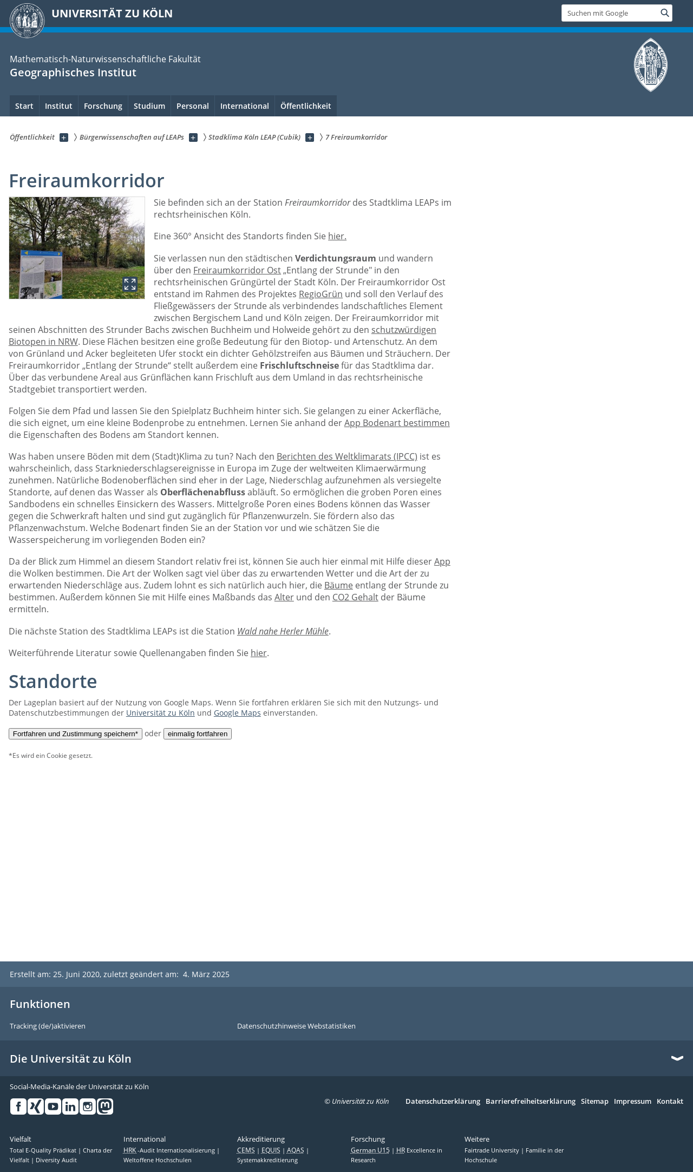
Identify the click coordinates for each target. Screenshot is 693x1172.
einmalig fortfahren (197, 734)
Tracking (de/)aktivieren (48, 1026)
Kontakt (670, 1101)
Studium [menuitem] (149, 106)
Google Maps (237, 713)
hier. (337, 236)
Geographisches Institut (73, 72)
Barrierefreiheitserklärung (531, 1101)
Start (24, 106)
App (442, 561)
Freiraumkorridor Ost (237, 270)
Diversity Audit (56, 1160)
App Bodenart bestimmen (397, 423)
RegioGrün (321, 294)
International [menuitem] (244, 106)
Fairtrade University (493, 1150)
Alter (284, 597)
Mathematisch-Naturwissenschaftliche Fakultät (105, 59)
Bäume (338, 585)
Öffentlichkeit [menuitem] (305, 106)
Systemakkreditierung (267, 1160)
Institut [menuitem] (59, 106)
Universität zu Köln (160, 713)
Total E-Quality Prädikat (44, 1150)
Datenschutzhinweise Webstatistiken (296, 1026)
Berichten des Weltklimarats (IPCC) (347, 456)
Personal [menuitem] (192, 106)
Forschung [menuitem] (103, 106)
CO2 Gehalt (355, 597)
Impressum (632, 1101)
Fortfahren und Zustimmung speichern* (75, 734)
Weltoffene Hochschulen (157, 1160)
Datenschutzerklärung (443, 1101)
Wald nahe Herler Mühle (283, 631)
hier (259, 653)
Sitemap (595, 1101)
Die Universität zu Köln (71, 1058)
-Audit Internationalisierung (170, 1150)
